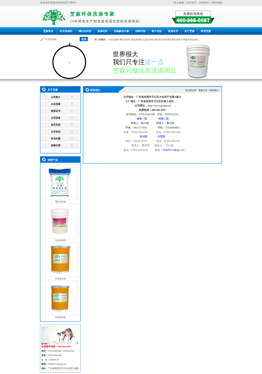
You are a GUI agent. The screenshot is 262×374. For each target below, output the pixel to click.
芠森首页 (48, 31)
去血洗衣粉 (147, 39)
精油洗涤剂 (136, 39)
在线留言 (204, 2)
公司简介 (55, 97)
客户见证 (157, 31)
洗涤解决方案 (121, 31)
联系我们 (214, 90)
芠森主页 (203, 90)
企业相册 (55, 104)
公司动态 (55, 131)
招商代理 (140, 31)
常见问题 (55, 138)
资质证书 (173, 31)
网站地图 (217, 2)
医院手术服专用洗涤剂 (187, 39)
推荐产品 (53, 160)
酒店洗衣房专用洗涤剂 (165, 39)
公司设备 (55, 117)
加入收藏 (179, 2)
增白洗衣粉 (84, 31)
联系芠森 (206, 31)
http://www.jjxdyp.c (158, 105)
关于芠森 (189, 31)
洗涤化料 (102, 31)
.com (182, 149)
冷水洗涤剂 (65, 31)
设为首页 (191, 2)
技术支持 (55, 124)
